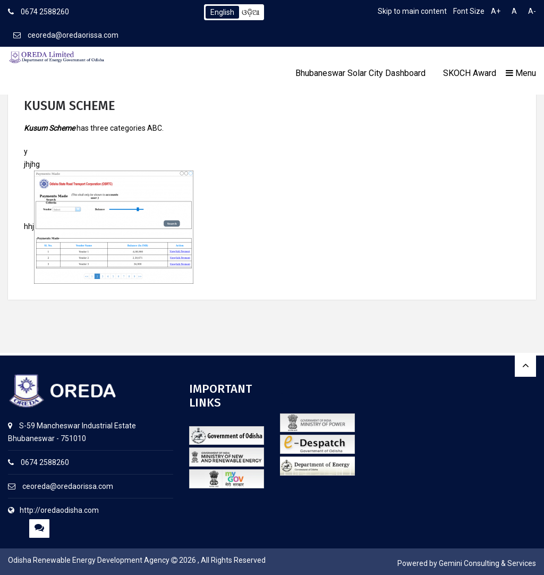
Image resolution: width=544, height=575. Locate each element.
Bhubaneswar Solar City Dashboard (360, 73)
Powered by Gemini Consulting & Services (466, 563)
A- (532, 11)
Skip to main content (412, 11)
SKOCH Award (469, 73)
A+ (495, 11)
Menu (521, 73)
